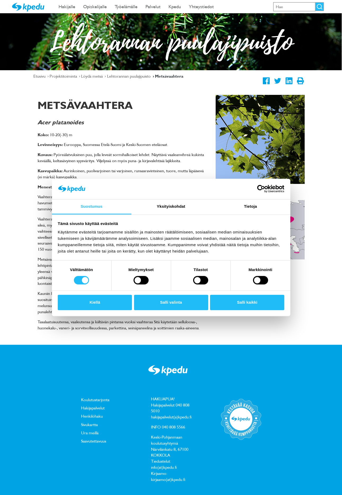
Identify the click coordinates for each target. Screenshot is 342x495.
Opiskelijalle (95, 6)
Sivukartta (89, 424)
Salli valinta (171, 302)
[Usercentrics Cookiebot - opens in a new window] (261, 189)
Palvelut (153, 6)
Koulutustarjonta (95, 399)
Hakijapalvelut (93, 407)
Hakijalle (67, 6)
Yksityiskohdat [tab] (171, 206)
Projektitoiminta (64, 76)
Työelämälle (126, 6)
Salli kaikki (247, 302)
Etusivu (40, 76)
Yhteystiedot (201, 6)
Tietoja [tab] (250, 206)
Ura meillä (90, 432)
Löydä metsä (92, 76)
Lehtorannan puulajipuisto (129, 76)
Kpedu (174, 6)
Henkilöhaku (92, 416)
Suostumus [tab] (92, 206)
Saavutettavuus (93, 441)
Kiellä (95, 302)
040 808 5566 (173, 427)
